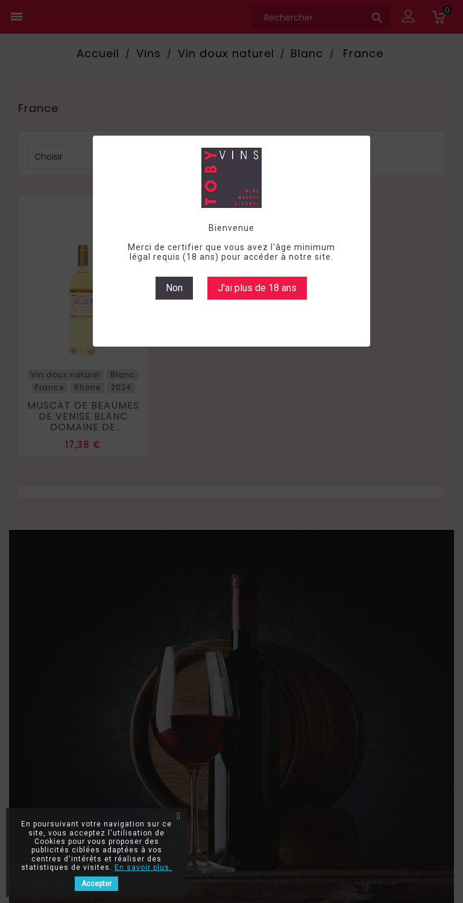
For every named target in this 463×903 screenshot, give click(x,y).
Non (174, 288)
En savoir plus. (143, 867)
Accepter (96, 883)
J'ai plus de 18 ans (257, 288)
